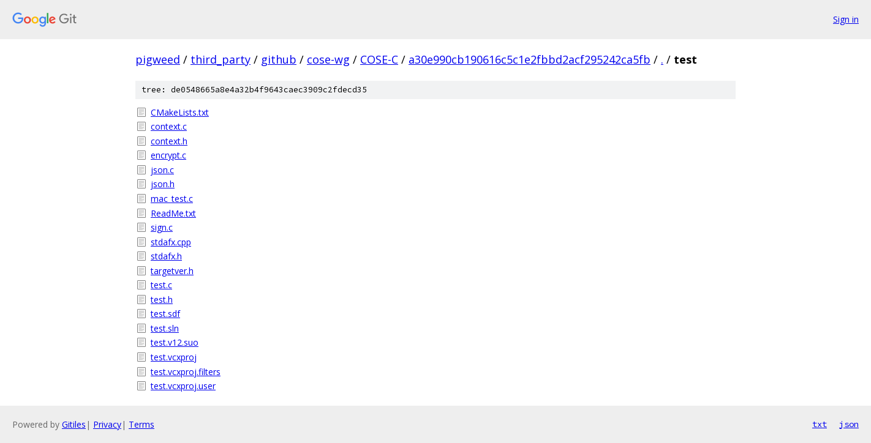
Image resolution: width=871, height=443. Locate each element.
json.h (163, 184)
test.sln (165, 328)
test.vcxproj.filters (186, 372)
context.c (169, 126)
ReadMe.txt (173, 213)
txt (819, 424)
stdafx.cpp (171, 242)
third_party (220, 59)
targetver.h (172, 271)
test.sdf (165, 313)
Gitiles (74, 424)
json (849, 424)
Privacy (107, 424)
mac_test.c (172, 198)
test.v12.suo (174, 342)
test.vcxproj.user (183, 386)
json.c (162, 170)
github (278, 59)
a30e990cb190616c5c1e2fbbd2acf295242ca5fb (529, 59)
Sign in (846, 19)
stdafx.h (166, 256)
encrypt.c (168, 155)
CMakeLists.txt (180, 112)
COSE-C (379, 59)
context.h (169, 141)
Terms (141, 424)
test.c (161, 285)
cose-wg (328, 59)
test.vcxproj (174, 357)
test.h (162, 299)
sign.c (162, 227)
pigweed (157, 59)
